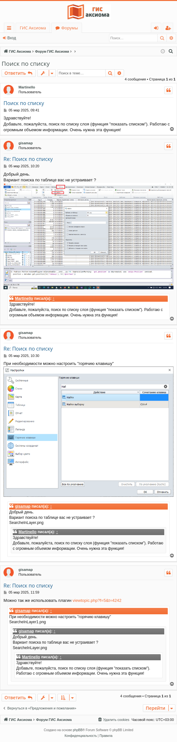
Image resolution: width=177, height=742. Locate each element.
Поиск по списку (26, 63)
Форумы (69, 28)
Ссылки (10, 29)
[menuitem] (171, 51)
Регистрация (37, 38)
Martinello (26, 87)
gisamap (25, 143)
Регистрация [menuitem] (169, 29)
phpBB (78, 730)
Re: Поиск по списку (28, 159)
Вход (11, 38)
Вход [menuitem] (157, 29)
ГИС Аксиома (33, 28)
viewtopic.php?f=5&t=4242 (97, 600)
